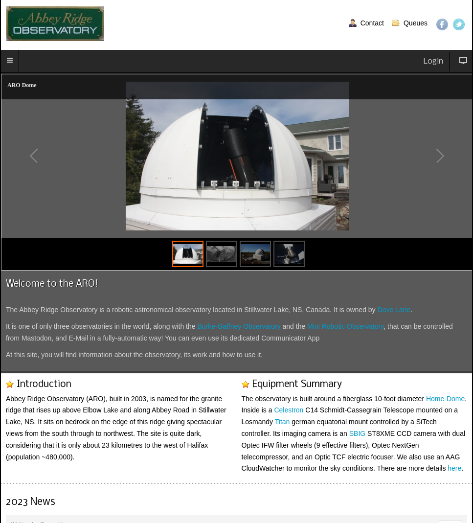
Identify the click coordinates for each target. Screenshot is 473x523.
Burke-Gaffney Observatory (238, 326)
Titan (282, 422)
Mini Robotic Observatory (345, 326)
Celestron (288, 410)
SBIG (357, 433)
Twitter (459, 24)
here (454, 468)
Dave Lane (394, 310)
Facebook (442, 24)
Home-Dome (445, 399)
